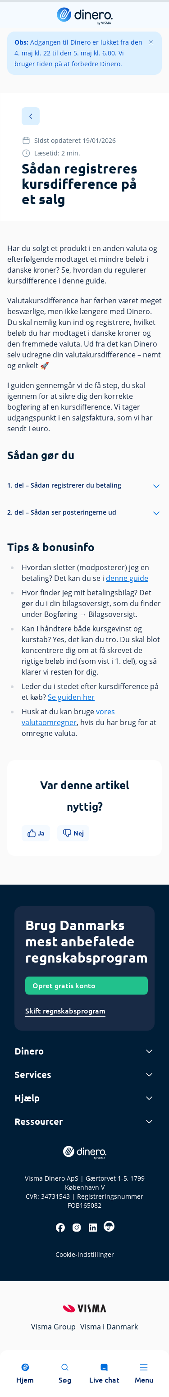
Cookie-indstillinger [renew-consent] (84, 1254)
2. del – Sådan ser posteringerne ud (84, 513)
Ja (36, 833)
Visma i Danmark (109, 1327)
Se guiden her (71, 697)
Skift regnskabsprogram (65, 1011)
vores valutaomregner (68, 717)
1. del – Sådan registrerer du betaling (84, 486)
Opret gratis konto (64, 986)
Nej (73, 833)
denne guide (127, 578)
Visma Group (53, 1327)
